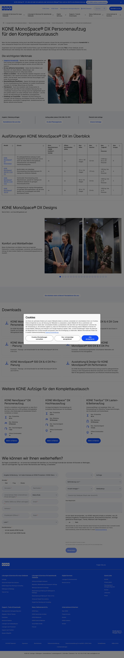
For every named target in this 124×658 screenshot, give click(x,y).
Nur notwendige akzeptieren (67, 338)
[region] (62, 329)
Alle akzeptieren (90, 338)
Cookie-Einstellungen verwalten (39, 338)
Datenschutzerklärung (51, 332)
